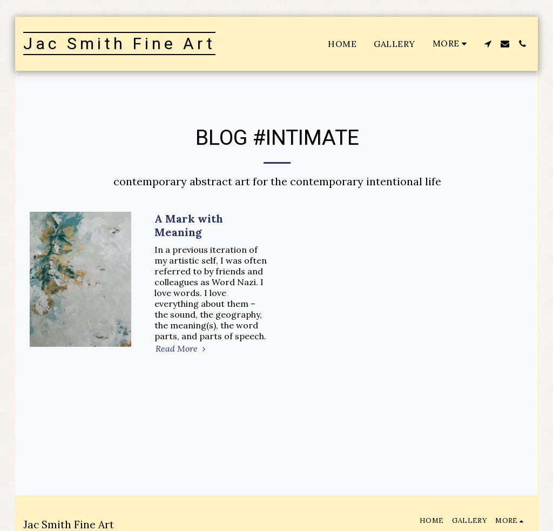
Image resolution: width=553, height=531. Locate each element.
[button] (488, 43)
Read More (182, 348)
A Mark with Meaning (188, 225)
